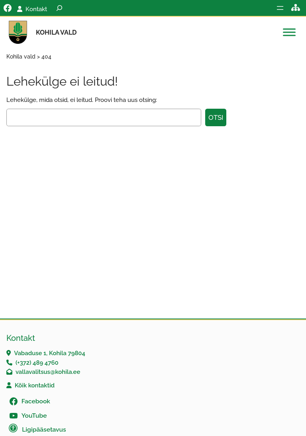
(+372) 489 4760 (37, 362)
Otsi (215, 117)
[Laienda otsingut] (59, 8)
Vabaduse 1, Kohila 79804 (49, 353)
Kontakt (36, 9)
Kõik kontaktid (35, 385)
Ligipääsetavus (44, 429)
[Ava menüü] (280, 8)
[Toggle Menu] (289, 32)
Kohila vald (56, 32)
